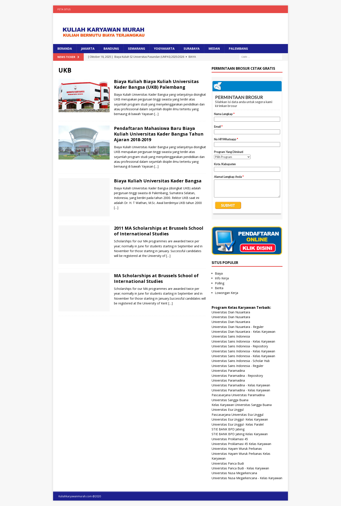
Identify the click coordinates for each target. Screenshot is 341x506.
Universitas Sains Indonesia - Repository (240, 346)
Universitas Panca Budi (228, 463)
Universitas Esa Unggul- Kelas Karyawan (240, 419)
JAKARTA (88, 48)
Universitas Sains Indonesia (231, 336)
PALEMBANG (238, 48)
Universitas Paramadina (228, 370)
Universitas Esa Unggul (228, 410)
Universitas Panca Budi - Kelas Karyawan (240, 468)
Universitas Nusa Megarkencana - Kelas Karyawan (247, 478)
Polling (219, 283)
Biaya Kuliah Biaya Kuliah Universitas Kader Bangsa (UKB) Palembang (156, 84)
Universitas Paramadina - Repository (237, 376)
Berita (219, 288)
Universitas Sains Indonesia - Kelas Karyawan (243, 341)
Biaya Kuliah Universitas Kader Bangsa (158, 181)
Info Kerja (222, 278)
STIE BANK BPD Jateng (228, 429)
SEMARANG (136, 48)
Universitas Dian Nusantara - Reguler (238, 327)
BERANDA (64, 48)
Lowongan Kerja (226, 293)
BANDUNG (111, 48)
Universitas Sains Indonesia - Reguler (237, 366)
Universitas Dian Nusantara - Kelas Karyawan (243, 331)
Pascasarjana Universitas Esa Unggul (237, 415)
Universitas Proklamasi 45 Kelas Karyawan (241, 444)
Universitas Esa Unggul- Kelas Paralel (238, 424)
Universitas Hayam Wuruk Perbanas (237, 449)
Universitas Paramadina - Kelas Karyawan (241, 385)
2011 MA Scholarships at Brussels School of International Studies (158, 231)
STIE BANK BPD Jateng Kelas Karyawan (240, 434)
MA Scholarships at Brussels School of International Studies (156, 278)
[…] (156, 114)
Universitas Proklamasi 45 (230, 439)
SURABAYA (192, 48)
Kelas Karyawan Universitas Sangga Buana (242, 405)
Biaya (219, 273)
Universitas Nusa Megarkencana (234, 473)
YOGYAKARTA (164, 48)
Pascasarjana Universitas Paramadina (238, 395)
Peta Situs (63, 9)
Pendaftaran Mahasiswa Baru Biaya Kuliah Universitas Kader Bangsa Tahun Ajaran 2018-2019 (159, 134)
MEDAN (214, 48)
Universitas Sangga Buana (230, 400)
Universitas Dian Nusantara (231, 312)
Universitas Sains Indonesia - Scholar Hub (241, 361)
